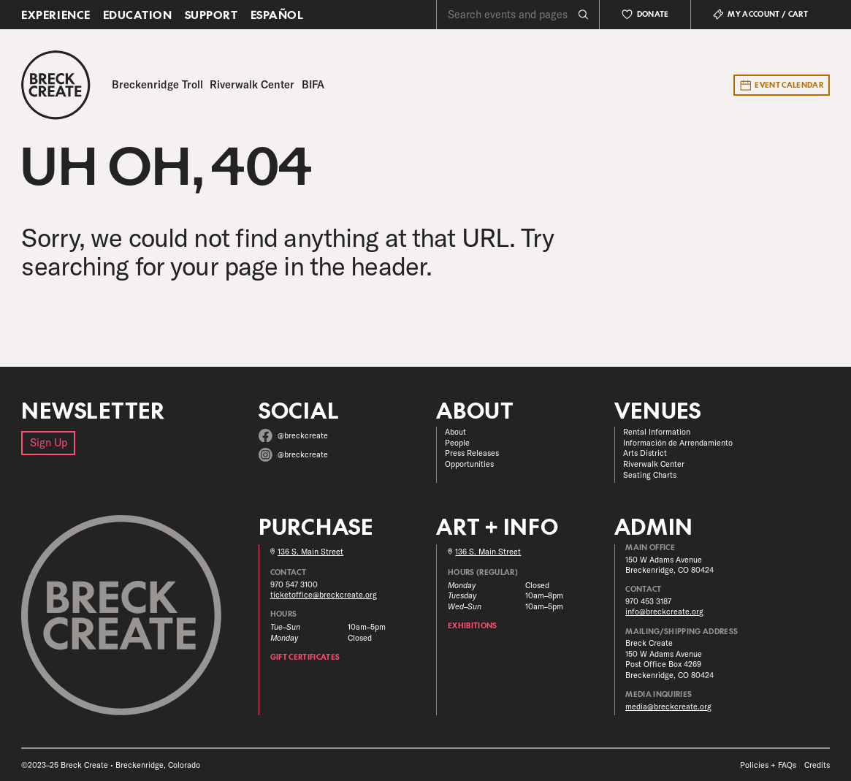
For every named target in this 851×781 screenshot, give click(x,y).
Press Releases (472, 453)
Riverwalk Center (653, 464)
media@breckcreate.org (668, 706)
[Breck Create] (55, 84)
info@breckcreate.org (664, 611)
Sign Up (48, 442)
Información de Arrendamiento (678, 443)
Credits (817, 765)
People (457, 443)
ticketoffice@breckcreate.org (323, 595)
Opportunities (469, 464)
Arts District (645, 453)
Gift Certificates (305, 657)
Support (211, 14)
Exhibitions (472, 625)
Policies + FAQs (768, 765)
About (455, 432)
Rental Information (656, 432)
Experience (55, 14)
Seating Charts (649, 475)
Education (137, 14)
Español (277, 14)
